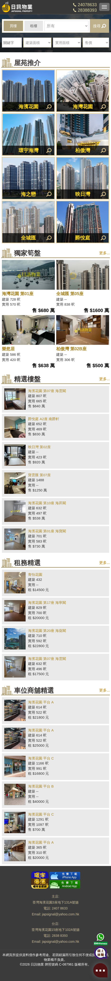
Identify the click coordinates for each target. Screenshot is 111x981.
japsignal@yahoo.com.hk (60, 914)
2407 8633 (60, 908)
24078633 (87, 4)
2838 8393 (60, 936)
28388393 (87, 10)
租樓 (33, 26)
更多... (104, 253)
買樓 (13, 26)
